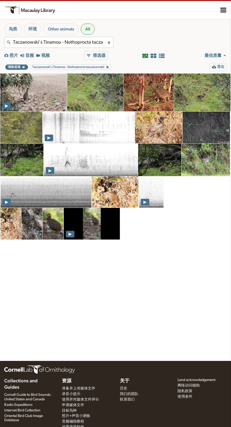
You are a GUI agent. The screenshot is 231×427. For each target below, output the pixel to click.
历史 (123, 388)
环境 (32, 29)
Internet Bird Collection (22, 410)
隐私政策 (185, 391)
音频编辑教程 (73, 421)
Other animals (61, 29)
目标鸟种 (69, 410)
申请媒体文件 (73, 405)
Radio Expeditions (18, 405)
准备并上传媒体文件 (78, 388)
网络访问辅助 (189, 385)
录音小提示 (71, 394)
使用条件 (185, 396)
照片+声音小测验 (76, 416)
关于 (124, 381)
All (87, 29)
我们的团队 (129, 394)
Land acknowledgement (196, 380)
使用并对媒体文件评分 (80, 399)
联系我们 (127, 399)
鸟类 (13, 29)
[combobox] (59, 42)
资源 (66, 381)
